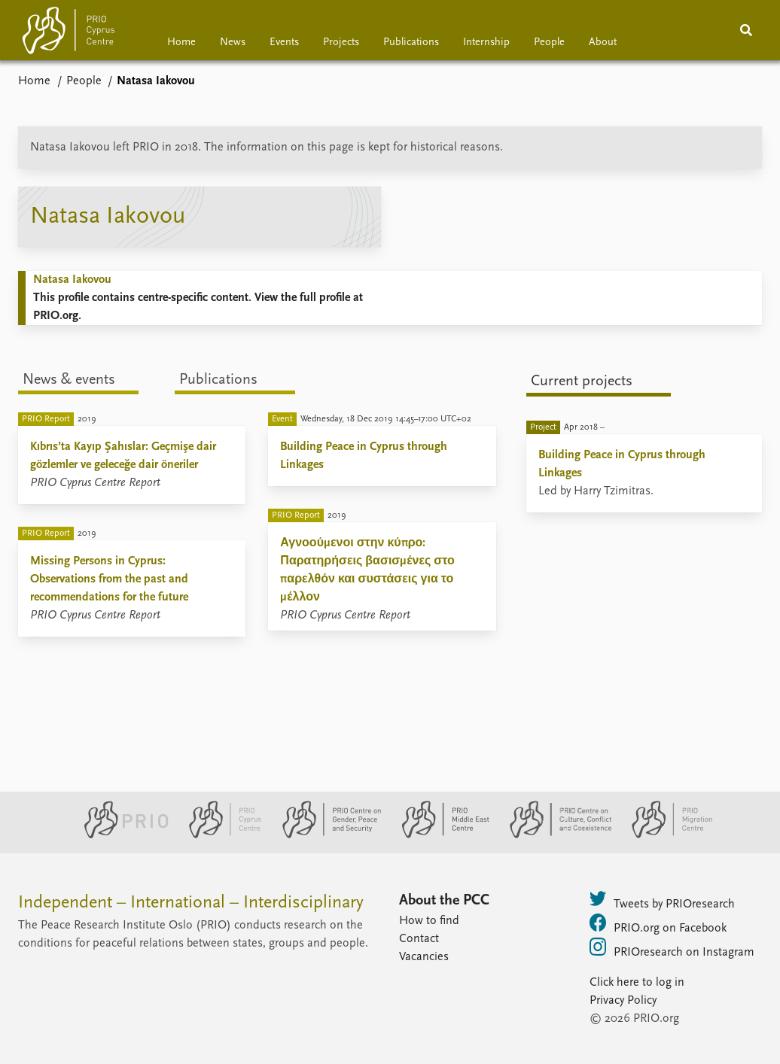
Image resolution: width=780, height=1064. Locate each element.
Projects (341, 42)
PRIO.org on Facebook (658, 924)
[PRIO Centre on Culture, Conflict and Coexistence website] (554, 835)
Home (181, 42)
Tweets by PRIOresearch (662, 899)
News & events (69, 380)
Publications (411, 42)
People (549, 42)
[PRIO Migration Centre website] (664, 835)
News (232, 42)
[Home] (68, 33)
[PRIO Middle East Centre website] (439, 835)
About (603, 42)
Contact (419, 939)
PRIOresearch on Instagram (672, 948)
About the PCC (444, 900)
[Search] (746, 30)
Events (284, 42)
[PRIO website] (120, 835)
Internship (486, 42)
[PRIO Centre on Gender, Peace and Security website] (325, 835)
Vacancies (424, 957)
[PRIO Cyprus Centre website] (219, 835)
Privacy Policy (623, 1001)
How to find (429, 921)
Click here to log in (637, 983)
